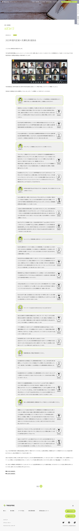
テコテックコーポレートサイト (8, 525)
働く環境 (33, 1)
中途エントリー (72, 1)
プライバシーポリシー (7, 522)
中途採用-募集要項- (11, 473)
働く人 (29, 1)
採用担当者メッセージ (55, 1)
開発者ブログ (78, 19)
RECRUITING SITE (10, 1)
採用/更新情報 (46, 1)
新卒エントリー (64, 1)
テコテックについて (78, 9)
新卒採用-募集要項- (11, 471)
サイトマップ (5, 519)
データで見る (39, 1)
